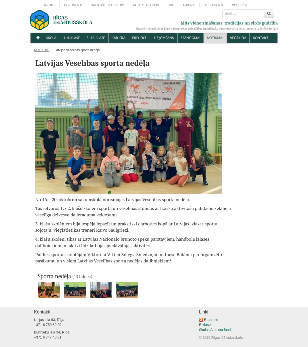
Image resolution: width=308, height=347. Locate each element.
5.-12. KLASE (95, 38)
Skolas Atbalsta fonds (215, 330)
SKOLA (51, 38)
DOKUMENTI (73, 5)
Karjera (119, 38)
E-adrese (211, 320)
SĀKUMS (49, 5)
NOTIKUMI (215, 38)
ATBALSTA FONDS (146, 5)
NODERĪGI (239, 5)
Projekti (140, 38)
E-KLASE (189, 5)
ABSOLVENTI (213, 5)
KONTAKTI (261, 38)
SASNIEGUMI (190, 38)
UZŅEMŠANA (164, 38)
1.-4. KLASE (71, 38)
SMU (171, 5)
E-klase (205, 325)
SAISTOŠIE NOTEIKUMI (107, 5)
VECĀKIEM (238, 38)
